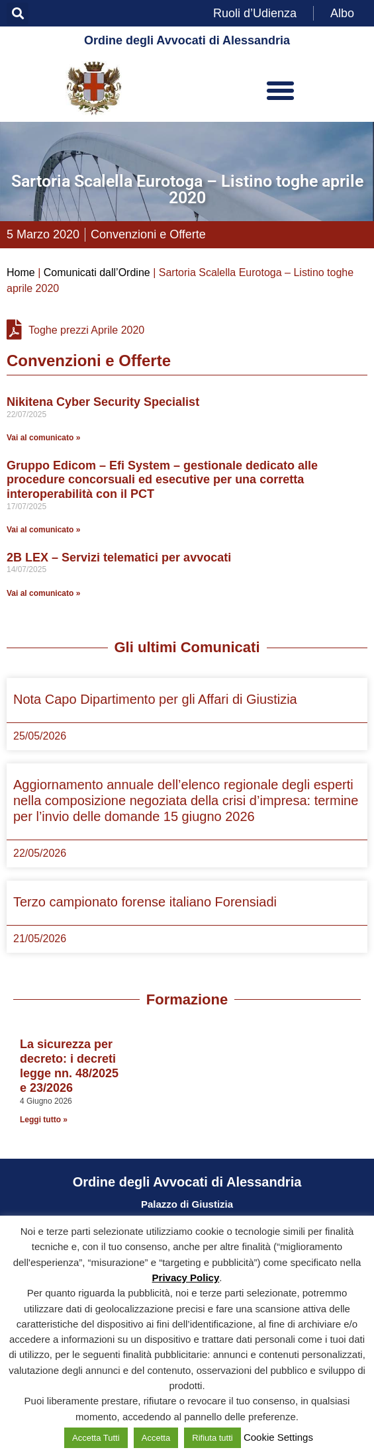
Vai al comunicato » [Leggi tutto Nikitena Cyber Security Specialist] (43, 437)
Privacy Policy (186, 1277)
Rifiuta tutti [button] (212, 1438)
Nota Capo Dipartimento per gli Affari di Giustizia (155, 699)
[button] (17, 13)
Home (21, 272)
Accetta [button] (156, 1438)
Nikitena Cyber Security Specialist (103, 402)
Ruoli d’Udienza (255, 13)
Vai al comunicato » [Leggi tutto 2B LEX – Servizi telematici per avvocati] (43, 593)
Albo (342, 13)
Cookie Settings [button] (278, 1437)
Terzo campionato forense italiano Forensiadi (145, 902)
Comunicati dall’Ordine (97, 272)
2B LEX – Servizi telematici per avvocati (119, 557)
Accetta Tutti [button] (96, 1438)
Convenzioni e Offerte (148, 234)
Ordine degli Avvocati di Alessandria (187, 40)
